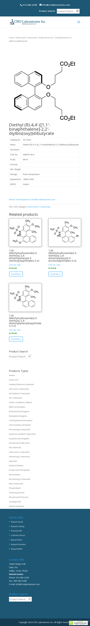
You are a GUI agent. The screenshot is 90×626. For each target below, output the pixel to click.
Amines (12, 375)
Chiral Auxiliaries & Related (20, 425)
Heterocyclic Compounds (26, 37)
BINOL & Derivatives (17, 407)
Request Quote (17, 522)
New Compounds (16, 483)
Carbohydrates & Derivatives (20, 420)
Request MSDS (16, 549)
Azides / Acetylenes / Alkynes (20, 402)
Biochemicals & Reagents (19, 411)
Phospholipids (15, 488)
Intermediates (14, 474)
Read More (16, 274)
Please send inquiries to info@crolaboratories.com (32, 199)
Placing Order (16, 531)
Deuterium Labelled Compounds (22, 434)
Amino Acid (13, 380)
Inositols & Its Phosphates (19, 470)
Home (11, 37)
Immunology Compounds (19, 456)
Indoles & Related (16, 465)
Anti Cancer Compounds (19, 389)
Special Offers (16, 540)
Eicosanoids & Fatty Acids (19, 443)
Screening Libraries (16, 492)
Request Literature (18, 544)
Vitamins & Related (16, 506)
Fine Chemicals (15, 447)
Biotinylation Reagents (18, 416)
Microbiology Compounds (19, 479)
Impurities (13, 461)
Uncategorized (15, 501)
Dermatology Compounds (19, 429)
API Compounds (15, 398)
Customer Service (18, 535)
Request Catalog (17, 526)
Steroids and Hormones (18, 497)
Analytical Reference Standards (21, 384)
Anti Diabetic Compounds (19, 393)
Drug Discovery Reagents (19, 438)
